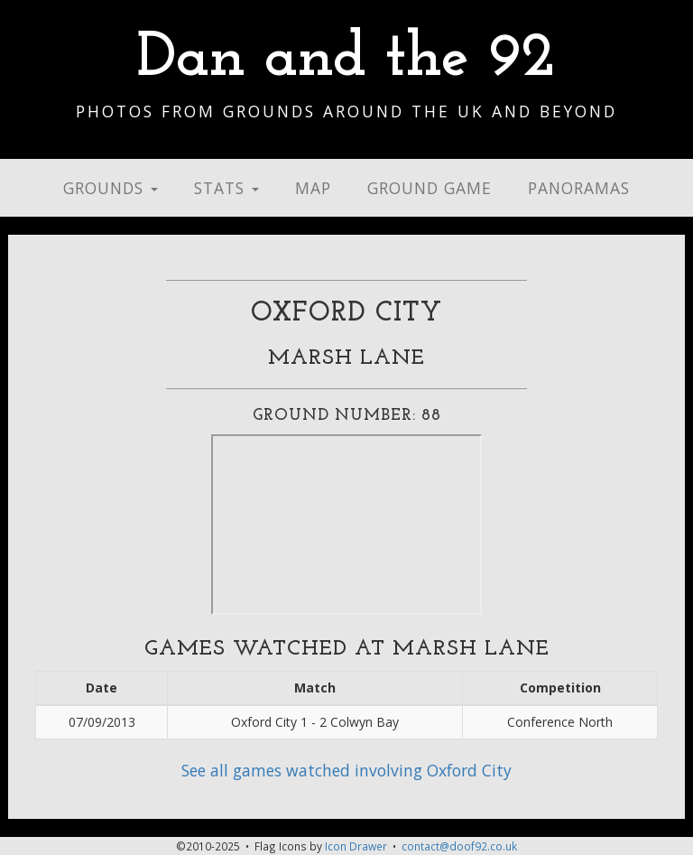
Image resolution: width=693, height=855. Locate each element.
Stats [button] (226, 188)
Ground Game (429, 188)
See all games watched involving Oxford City (346, 770)
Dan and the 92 (346, 59)
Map (313, 188)
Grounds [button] (110, 188)
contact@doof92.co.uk (459, 846)
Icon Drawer (356, 846)
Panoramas (579, 188)
